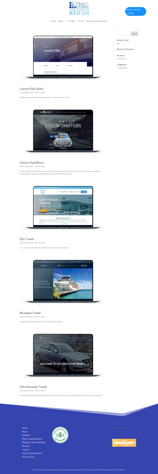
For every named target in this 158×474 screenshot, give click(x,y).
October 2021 (122, 59)
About (60, 21)
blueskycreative (27, 92)
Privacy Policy (28, 457)
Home (53, 21)
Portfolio (71, 21)
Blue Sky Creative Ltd (120, 428)
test (118, 43)
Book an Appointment (32, 438)
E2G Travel (27, 239)
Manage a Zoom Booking (97, 21)
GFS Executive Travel (33, 387)
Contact (81, 21)
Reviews (25, 446)
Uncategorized (122, 68)
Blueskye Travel (30, 313)
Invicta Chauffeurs (32, 163)
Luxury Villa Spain (31, 89)
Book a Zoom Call (133, 11)
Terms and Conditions (32, 453)
